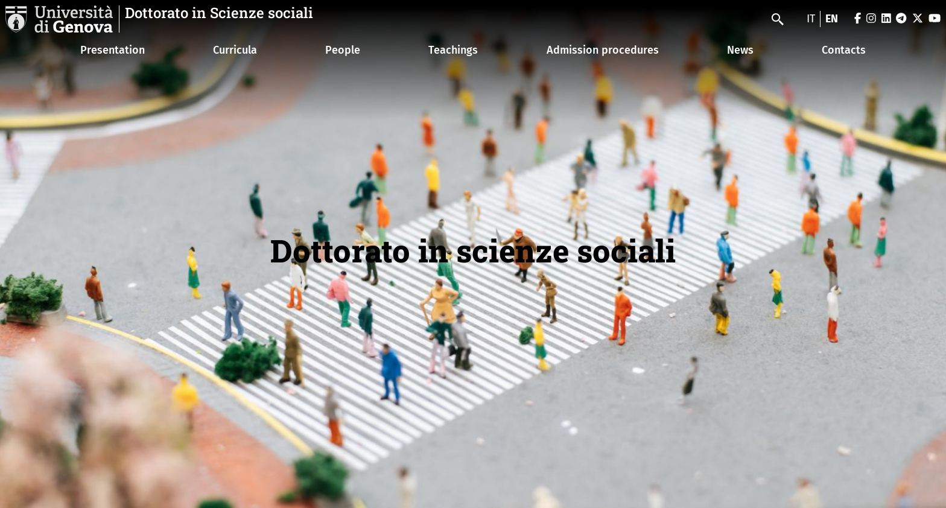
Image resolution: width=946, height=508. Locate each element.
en (831, 18)
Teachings (453, 50)
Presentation (112, 50)
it (811, 18)
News (740, 50)
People (342, 50)
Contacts (844, 50)
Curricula (235, 50)
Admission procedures (603, 50)
